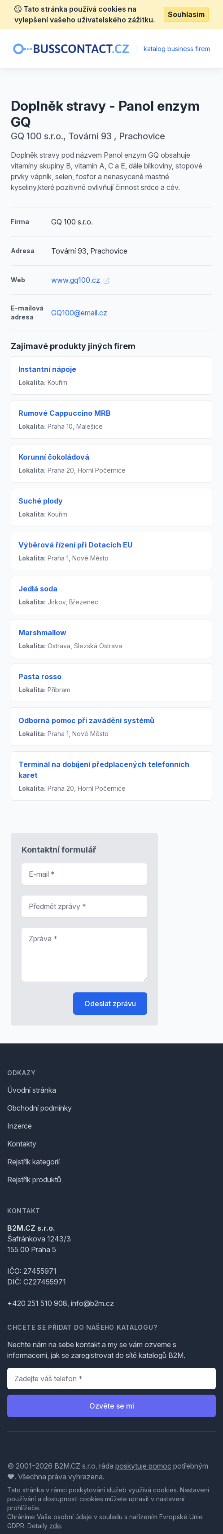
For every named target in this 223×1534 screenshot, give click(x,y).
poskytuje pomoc (143, 1465)
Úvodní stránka (31, 1090)
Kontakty (21, 1143)
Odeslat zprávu (110, 1003)
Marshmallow (42, 632)
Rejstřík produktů (34, 1179)
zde (55, 1526)
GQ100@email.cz (79, 312)
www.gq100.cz (80, 280)
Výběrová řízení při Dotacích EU (75, 544)
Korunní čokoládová (53, 456)
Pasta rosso (39, 676)
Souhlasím (186, 14)
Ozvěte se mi (111, 1405)
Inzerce (19, 1125)
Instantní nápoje (47, 369)
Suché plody (40, 500)
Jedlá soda (37, 588)
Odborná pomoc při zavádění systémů (86, 720)
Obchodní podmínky (39, 1107)
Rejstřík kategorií (33, 1161)
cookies (165, 1490)
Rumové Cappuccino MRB (64, 413)
